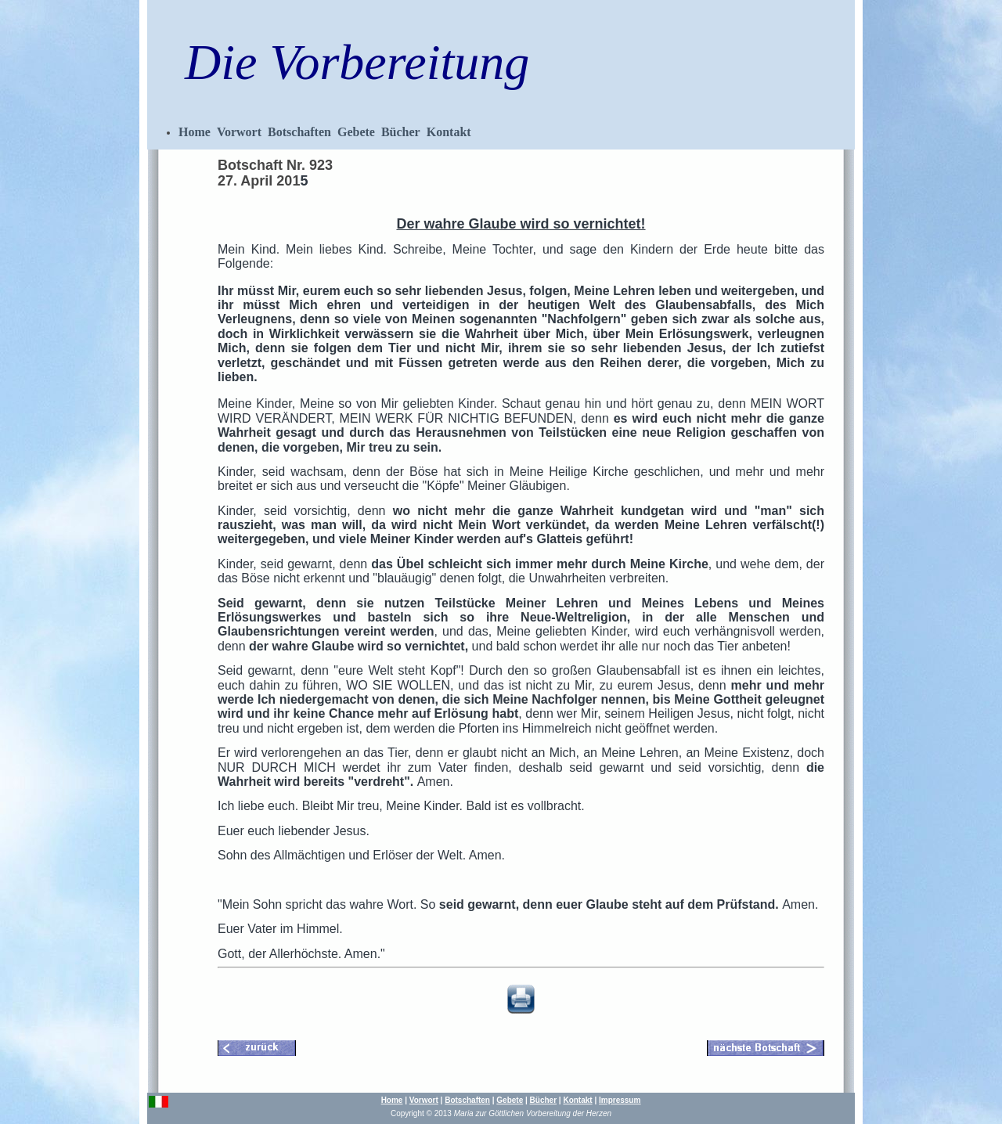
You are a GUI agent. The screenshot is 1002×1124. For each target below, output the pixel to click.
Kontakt (449, 132)
